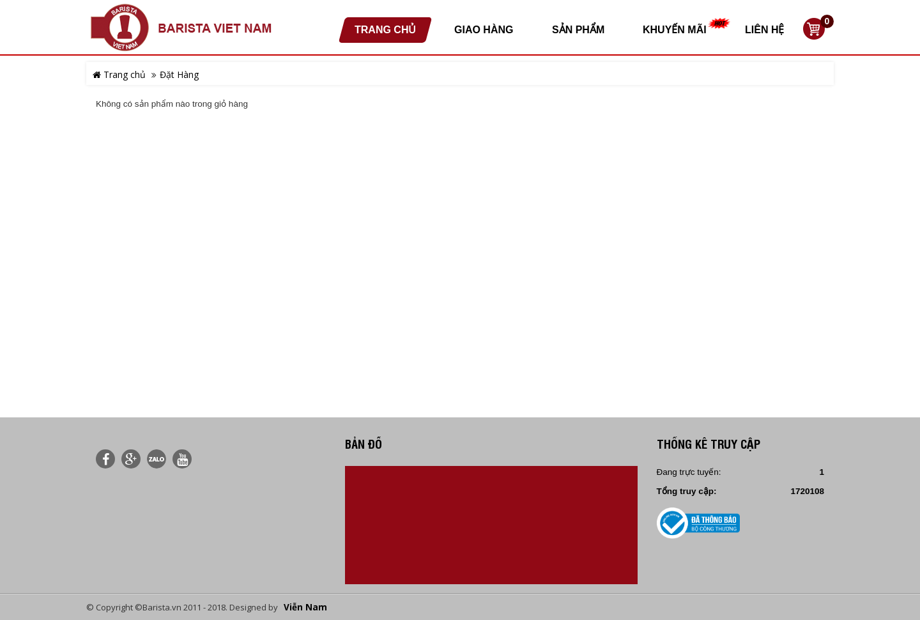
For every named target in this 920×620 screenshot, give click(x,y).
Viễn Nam (305, 607)
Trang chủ (119, 74)
